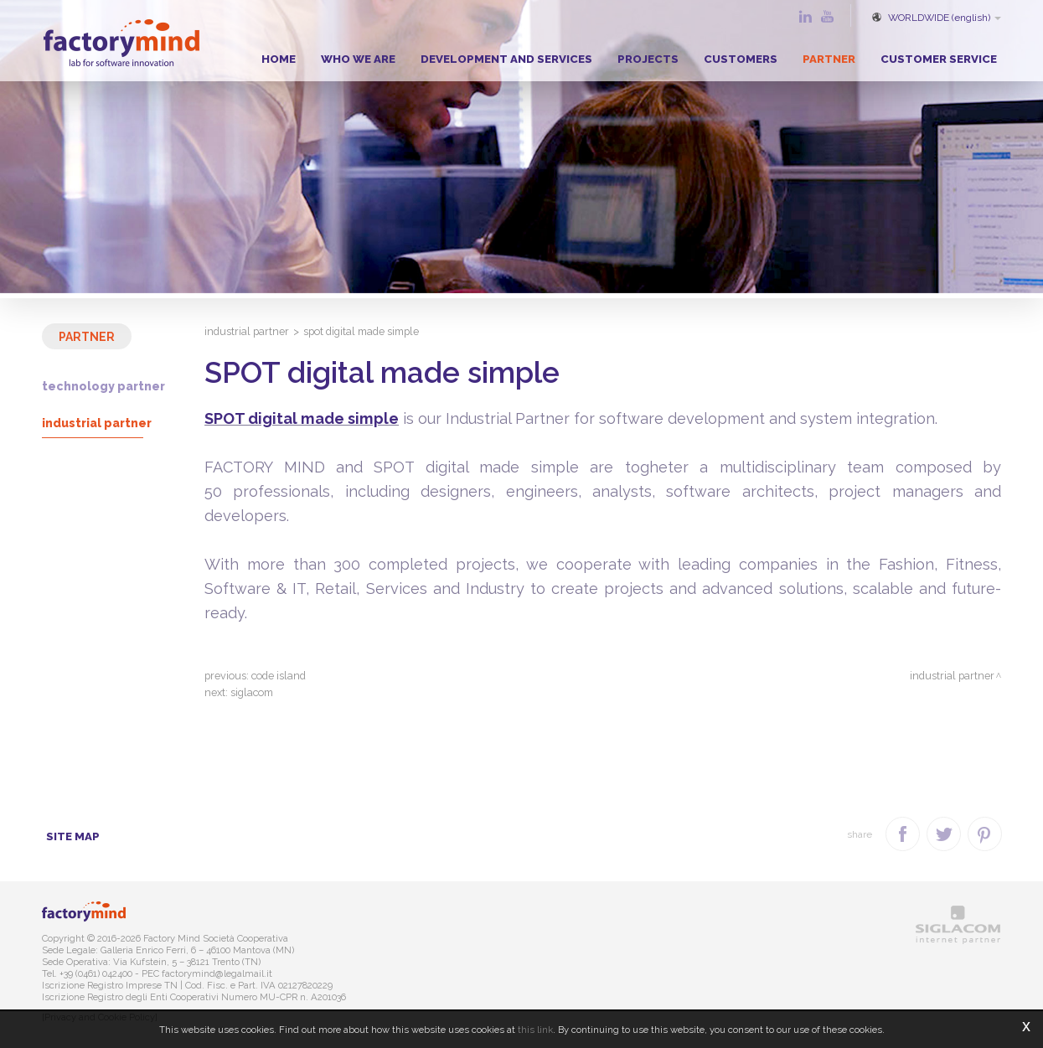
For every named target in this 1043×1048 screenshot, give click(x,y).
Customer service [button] (938, 58)
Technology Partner (103, 386)
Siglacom (251, 692)
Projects (648, 58)
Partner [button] (829, 58)
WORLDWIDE (935, 17)
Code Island (278, 675)
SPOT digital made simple (301, 418)
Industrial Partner (97, 423)
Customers (740, 58)
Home (278, 58)
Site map (73, 836)
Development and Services (506, 58)
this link (535, 1029)
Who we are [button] (358, 58)
